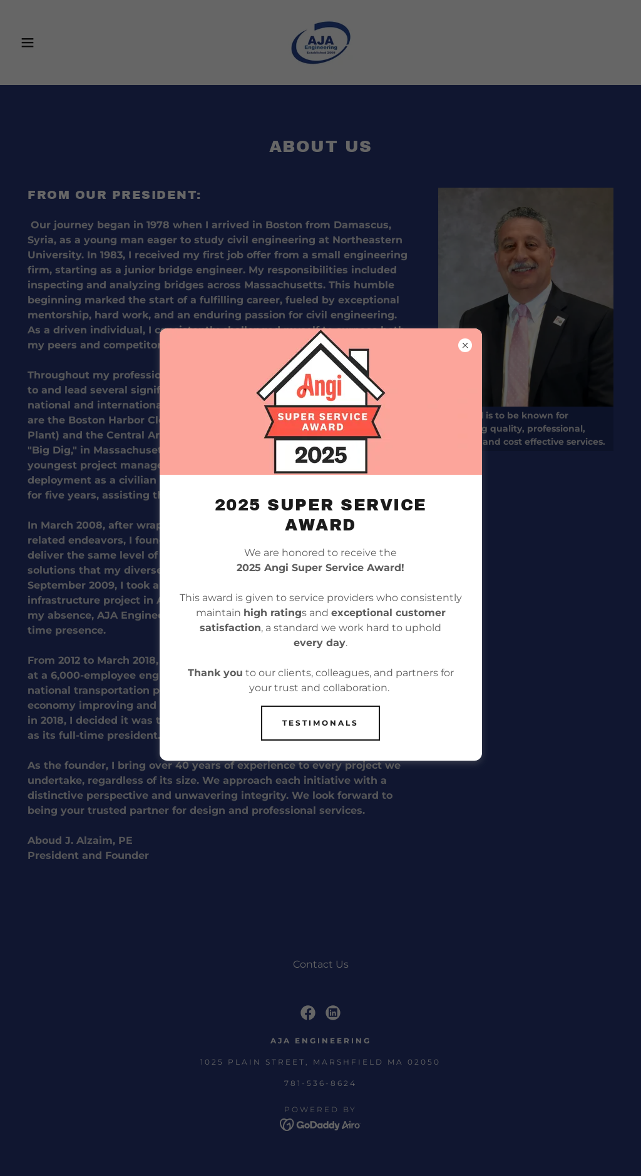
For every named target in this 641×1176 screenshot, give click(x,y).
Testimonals (320, 722)
